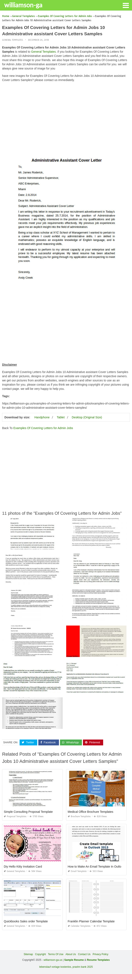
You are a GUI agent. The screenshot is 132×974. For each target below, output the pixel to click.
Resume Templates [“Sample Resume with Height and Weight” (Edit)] (98, 959)
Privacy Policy (100, 954)
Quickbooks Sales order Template (26, 921)
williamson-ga (23, 5)
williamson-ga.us (53, 959)
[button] (125, 5)
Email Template (77, 871)
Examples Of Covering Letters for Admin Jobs (43, 428)
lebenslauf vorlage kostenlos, (55, 966)
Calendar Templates (79, 926)
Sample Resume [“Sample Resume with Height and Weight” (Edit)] (74, 959)
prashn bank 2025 (83, 966)
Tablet (60, 417)
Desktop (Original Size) (87, 417)
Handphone (41, 417)
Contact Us (84, 954)
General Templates (12, 40)
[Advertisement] (66, 114)
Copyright (40, 954)
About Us (70, 954)
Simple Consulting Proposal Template (28, 811)
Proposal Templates (15, 816)
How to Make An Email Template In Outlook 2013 (100, 866)
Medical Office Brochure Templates (90, 811)
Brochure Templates (79, 816)
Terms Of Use (55, 954)
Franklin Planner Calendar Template (91, 921)
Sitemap (28, 954)
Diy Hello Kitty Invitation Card (23, 866)
